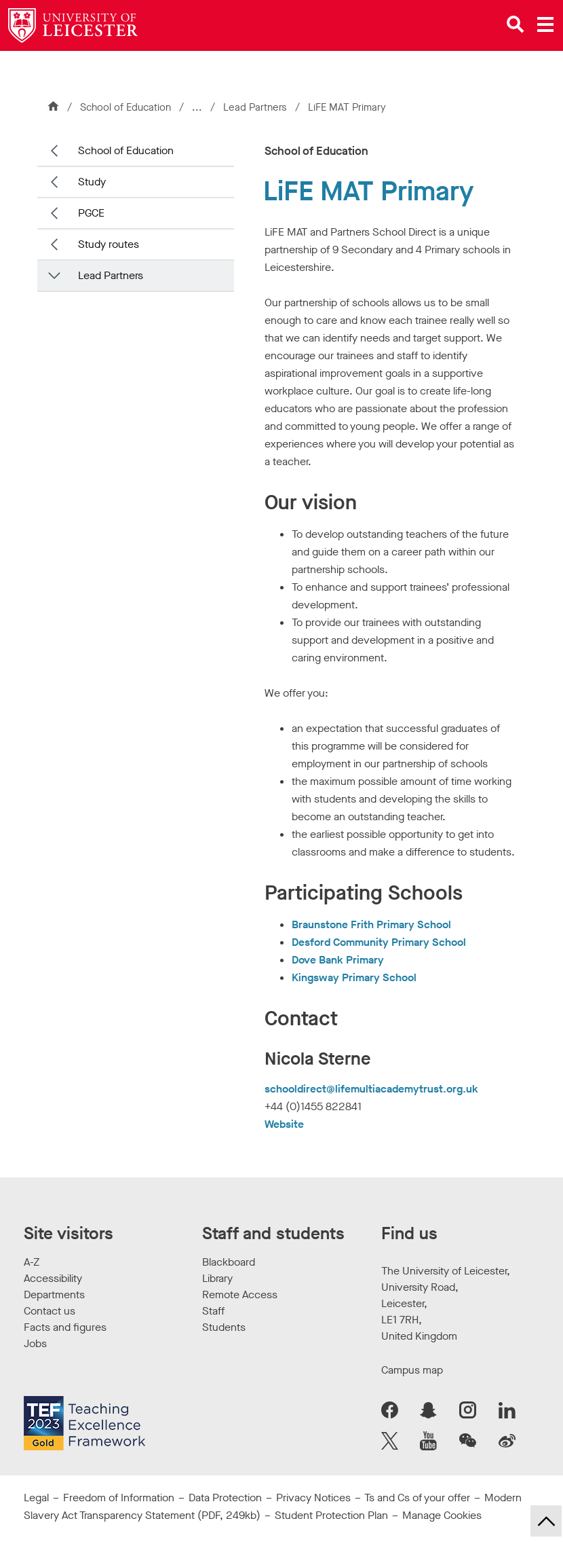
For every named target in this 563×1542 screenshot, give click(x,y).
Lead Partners (256, 107)
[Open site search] (515, 24)
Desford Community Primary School (379, 942)
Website (284, 1124)
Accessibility (53, 1278)
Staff (213, 1311)
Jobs (35, 1343)
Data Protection (225, 1497)
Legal (36, 1497)
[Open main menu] (545, 24)
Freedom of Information (118, 1497)
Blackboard (228, 1262)
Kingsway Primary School (354, 977)
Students (224, 1327)
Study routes (108, 244)
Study (92, 182)
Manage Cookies (442, 1515)
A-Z (31, 1262)
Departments (54, 1294)
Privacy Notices (313, 1497)
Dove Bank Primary (338, 960)
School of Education (125, 107)
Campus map (412, 1370)
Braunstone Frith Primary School (371, 924)
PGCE (91, 213)
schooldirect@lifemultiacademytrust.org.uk (371, 1089)
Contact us (49, 1311)
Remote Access (239, 1294)
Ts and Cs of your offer (417, 1497)
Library (217, 1278)
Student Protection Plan (331, 1515)
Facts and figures (65, 1327)
